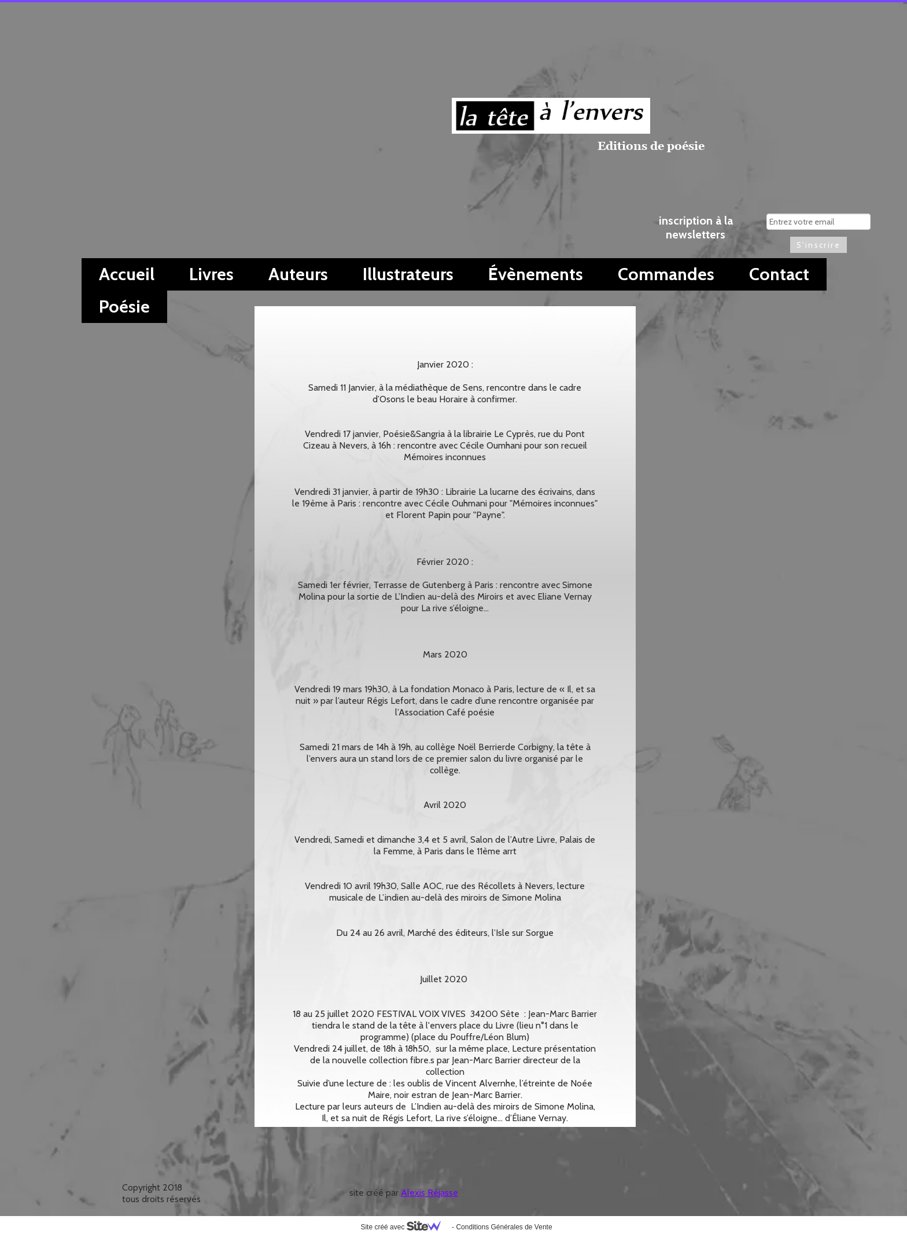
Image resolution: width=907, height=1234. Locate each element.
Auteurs (298, 274)
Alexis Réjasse (429, 1192)
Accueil (126, 274)
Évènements (535, 274)
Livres (211, 274)
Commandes (666, 274)
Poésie (124, 306)
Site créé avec (404, 1227)
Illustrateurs (408, 274)
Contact (779, 274)
